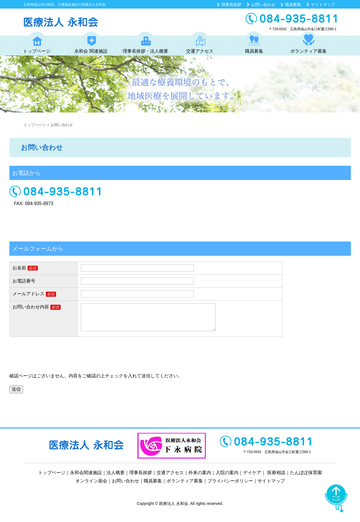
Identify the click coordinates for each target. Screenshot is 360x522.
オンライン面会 (91, 486)
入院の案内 (227, 478)
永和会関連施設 (86, 478)
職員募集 (293, 4)
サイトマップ (323, 4)
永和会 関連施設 (90, 43)
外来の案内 (199, 478)
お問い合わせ (263, 4)
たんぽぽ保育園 (306, 478)
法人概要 (115, 478)
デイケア (252, 478)
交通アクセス (199, 43)
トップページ (36, 43)
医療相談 (276, 478)
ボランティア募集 (308, 43)
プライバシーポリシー (230, 486)
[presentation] (52, 362)
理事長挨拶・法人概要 (145, 43)
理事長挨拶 (231, 4)
